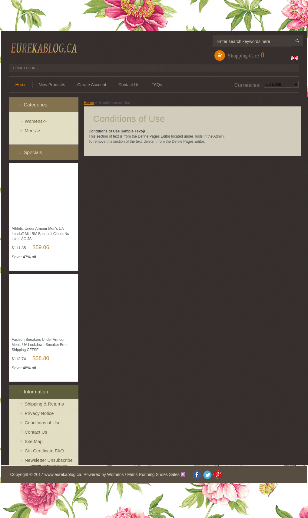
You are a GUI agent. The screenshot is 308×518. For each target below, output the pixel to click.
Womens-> (36, 121)
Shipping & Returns (44, 403)
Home (18, 68)
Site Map (34, 441)
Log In (29, 68)
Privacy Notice (39, 413)
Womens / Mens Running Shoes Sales (143, 474)
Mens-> (32, 130)
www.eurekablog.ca (63, 474)
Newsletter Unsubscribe (49, 460)
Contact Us (36, 432)
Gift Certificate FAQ (44, 450)
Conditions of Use (43, 422)
